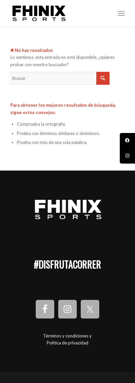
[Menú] (121, 13)
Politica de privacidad (67, 342)
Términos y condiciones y (67, 335)
